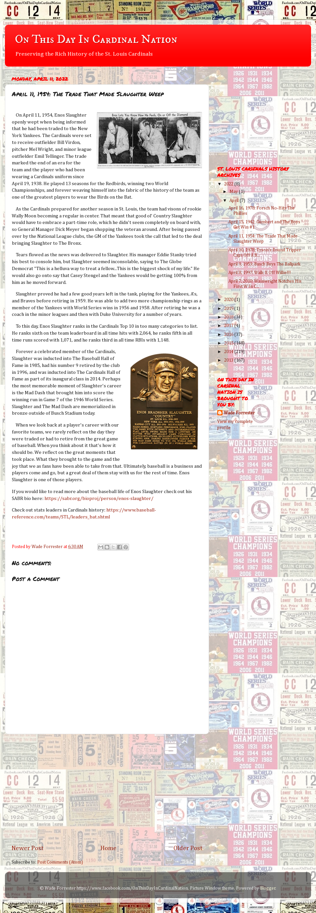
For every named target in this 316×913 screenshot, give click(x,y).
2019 (229, 308)
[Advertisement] (107, 789)
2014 (229, 351)
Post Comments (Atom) (60, 862)
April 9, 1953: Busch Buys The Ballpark (264, 264)
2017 (229, 325)
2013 (229, 360)
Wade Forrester (239, 413)
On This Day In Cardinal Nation (96, 39)
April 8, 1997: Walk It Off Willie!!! (259, 272)
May (234, 191)
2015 (229, 343)
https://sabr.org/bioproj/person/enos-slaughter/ (98, 498)
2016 (229, 334)
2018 (229, 317)
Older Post (187, 848)
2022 (229, 184)
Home (108, 848)
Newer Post (27, 848)
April (234, 200)
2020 (229, 299)
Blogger (268, 888)
